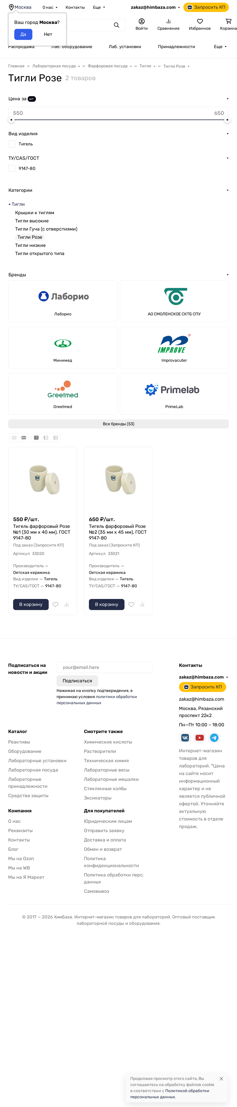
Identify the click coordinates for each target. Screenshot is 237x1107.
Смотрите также (103, 731)
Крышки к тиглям (34, 212)
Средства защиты (28, 795)
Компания (19, 811)
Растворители (100, 751)
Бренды (17, 274)
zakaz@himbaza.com (153, 7)
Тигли (18, 204)
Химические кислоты (108, 742)
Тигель (26, 144)
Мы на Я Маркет (26, 877)
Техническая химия (106, 760)
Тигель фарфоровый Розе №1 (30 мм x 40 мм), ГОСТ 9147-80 (41, 532)
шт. (31, 99)
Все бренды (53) (118, 423)
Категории (20, 190)
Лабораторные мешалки (111, 779)
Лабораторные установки (37, 760)
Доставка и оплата (105, 840)
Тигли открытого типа (39, 253)
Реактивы (19, 742)
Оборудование (24, 751)
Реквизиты (20, 830)
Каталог (17, 731)
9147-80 (27, 168)
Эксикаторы (97, 798)
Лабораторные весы (106, 770)
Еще (97, 7)
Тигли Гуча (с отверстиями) (46, 229)
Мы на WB (19, 868)
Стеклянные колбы (105, 788)
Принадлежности (176, 46)
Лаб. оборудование (71, 46)
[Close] (221, 1079)
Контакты (75, 7)
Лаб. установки (125, 46)
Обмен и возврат (103, 849)
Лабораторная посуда (33, 770)
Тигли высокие (32, 221)
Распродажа (21, 46)
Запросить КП (206, 7)
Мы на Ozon (21, 858)
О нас (48, 7)
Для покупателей (104, 811)
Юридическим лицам (108, 821)
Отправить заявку (104, 830)
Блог (13, 849)
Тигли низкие (30, 245)
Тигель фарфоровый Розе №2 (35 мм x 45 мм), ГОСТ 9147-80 (118, 532)
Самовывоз (96, 891)
